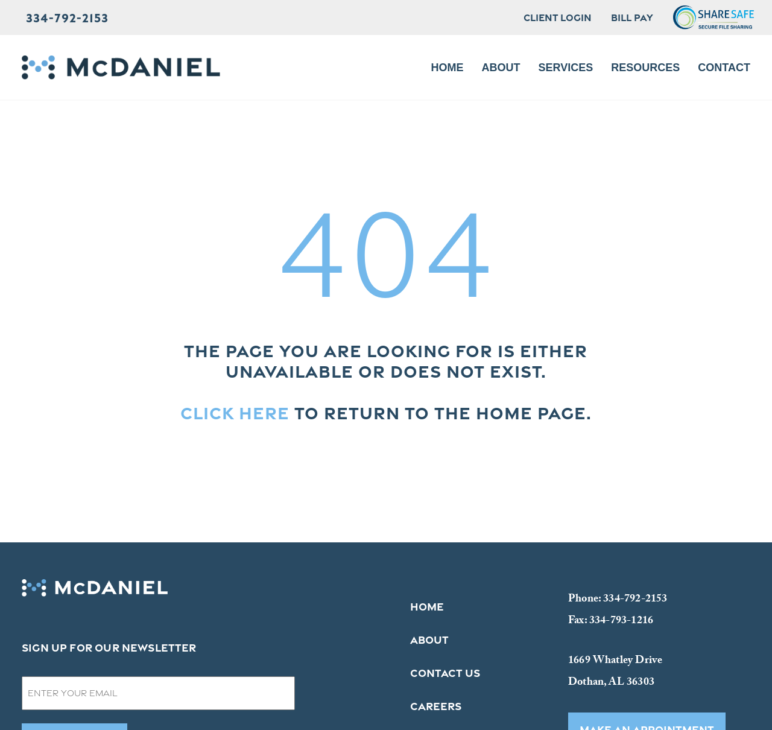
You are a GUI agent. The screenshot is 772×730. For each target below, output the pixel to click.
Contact (724, 68)
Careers (435, 706)
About (501, 68)
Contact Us (445, 672)
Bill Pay (632, 17)
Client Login (558, 17)
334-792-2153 (67, 17)
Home (447, 68)
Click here (235, 413)
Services (566, 68)
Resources (645, 68)
